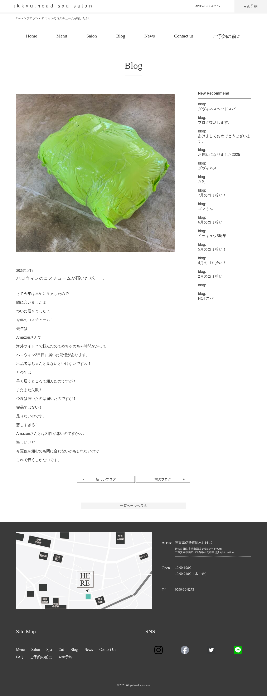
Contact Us (107, 649)
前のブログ (163, 479)
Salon (91, 36)
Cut (61, 649)
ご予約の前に (227, 36)
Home (31, 36)
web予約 (66, 657)
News (149, 36)
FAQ (19, 657)
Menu (62, 36)
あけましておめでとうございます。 (224, 136)
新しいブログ (106, 479)
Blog (120, 36)
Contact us (184, 36)
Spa (49, 649)
